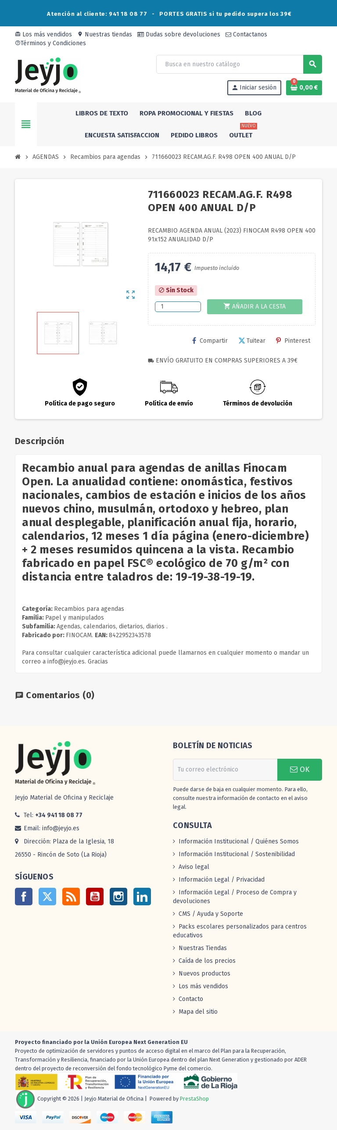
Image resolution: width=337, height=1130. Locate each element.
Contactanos (246, 34)
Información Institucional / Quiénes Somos (239, 841)
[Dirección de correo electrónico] (225, 770)
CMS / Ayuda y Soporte (211, 914)
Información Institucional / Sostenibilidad (237, 854)
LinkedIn (142, 896)
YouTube (95, 896)
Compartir (210, 340)
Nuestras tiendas (104, 34)
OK (299, 769)
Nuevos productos (204, 973)
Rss (71, 896)
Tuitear (251, 340)
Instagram (118, 896)
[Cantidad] (178, 306)
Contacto (191, 999)
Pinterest (293, 340)
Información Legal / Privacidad (222, 879)
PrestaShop (194, 1098)
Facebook (23, 896)
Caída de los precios (207, 961)
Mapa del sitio (198, 1011)
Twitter (47, 896)
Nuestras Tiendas (203, 948)
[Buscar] (239, 64)
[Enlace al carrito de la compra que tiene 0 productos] (304, 87)
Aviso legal (194, 867)
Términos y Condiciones (50, 43)
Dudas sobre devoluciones (178, 34)
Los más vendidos (43, 34)
